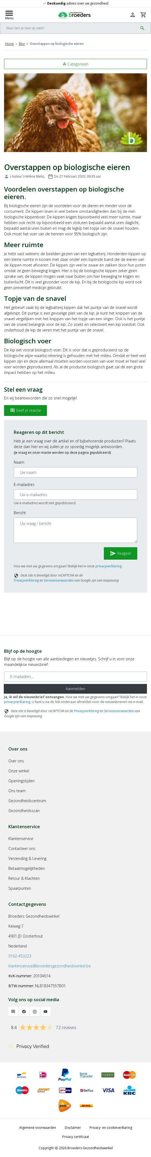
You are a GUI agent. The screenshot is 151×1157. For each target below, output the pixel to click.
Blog (22, 43)
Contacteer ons (21, 848)
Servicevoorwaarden (59, 580)
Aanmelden (75, 688)
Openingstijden (21, 780)
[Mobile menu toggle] (9, 14)
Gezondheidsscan (24, 810)
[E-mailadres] (75, 677)
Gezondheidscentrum (27, 800)
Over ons (16, 760)
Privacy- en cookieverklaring (111, 1127)
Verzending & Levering (27, 858)
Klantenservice (20, 838)
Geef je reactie (25, 410)
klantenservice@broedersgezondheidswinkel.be (49, 965)
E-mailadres (24, 484)
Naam (19, 462)
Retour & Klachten (24, 878)
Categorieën (75, 64)
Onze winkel (18, 770)
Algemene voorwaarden (37, 1127)
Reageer (120, 553)
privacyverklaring (108, 566)
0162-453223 (19, 955)
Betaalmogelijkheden (26, 868)
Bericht (20, 512)
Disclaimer (73, 1127)
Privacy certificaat (75, 1136)
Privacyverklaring (26, 580)
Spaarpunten (19, 888)
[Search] (69, 28)
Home (9, 43)
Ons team (17, 790)
